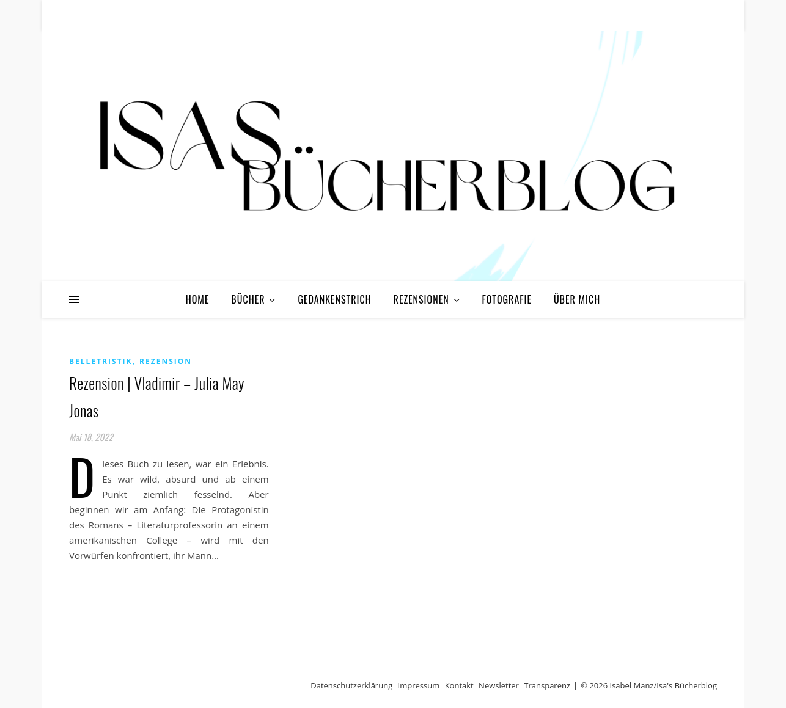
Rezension (165, 361)
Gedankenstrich (334, 299)
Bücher (248, 299)
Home (198, 299)
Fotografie (507, 299)
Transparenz (547, 685)
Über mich (577, 299)
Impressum (419, 685)
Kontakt (459, 685)
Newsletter (499, 685)
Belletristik (100, 361)
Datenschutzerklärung (351, 685)
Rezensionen (421, 299)
